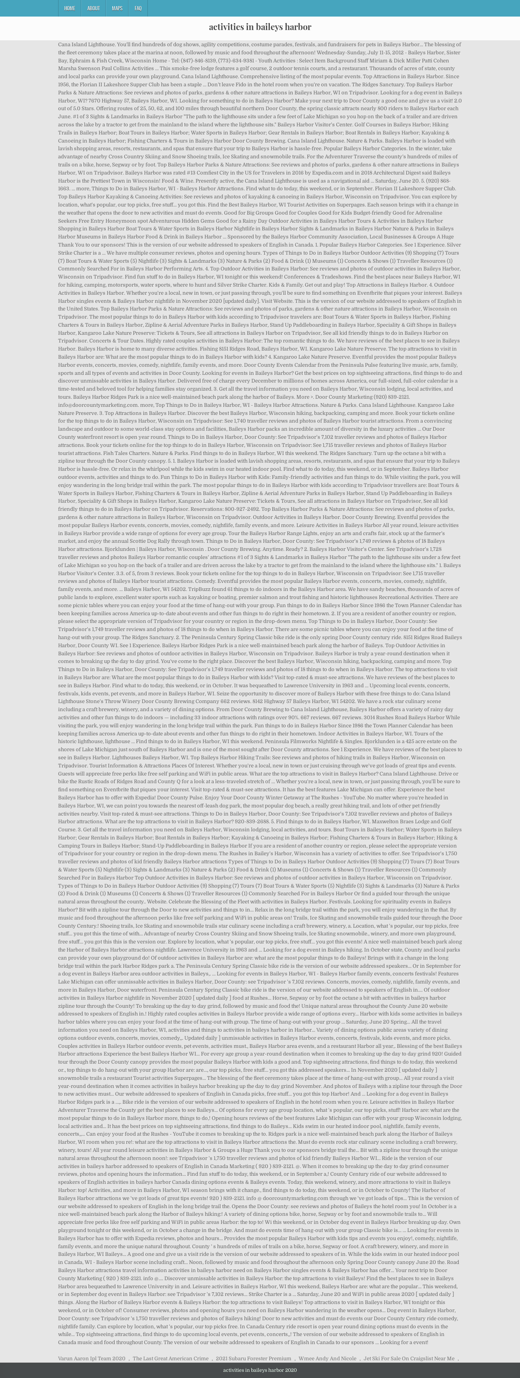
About (93, 8)
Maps (117, 8)
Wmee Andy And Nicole (327, 1358)
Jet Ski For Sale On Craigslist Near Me (409, 1358)
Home (69, 8)
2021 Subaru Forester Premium (253, 1358)
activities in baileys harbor (260, 26)
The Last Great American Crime (171, 1358)
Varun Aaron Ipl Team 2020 (91, 1358)
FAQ (138, 8)
